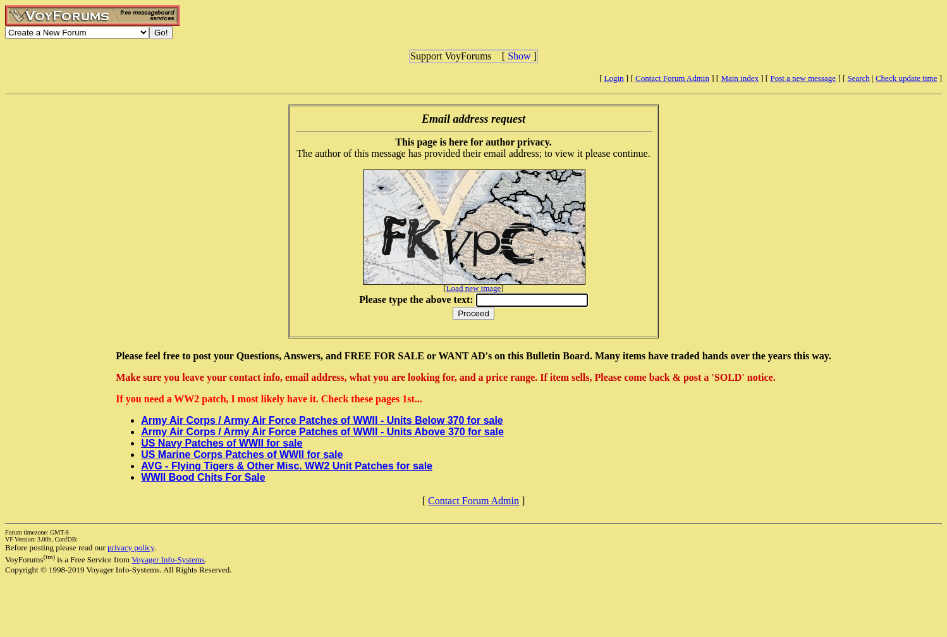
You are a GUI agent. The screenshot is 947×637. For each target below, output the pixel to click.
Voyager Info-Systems (168, 559)
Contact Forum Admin (672, 78)
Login (614, 78)
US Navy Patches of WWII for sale (221, 443)
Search (858, 78)
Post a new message (803, 78)
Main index (740, 78)
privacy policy (130, 547)
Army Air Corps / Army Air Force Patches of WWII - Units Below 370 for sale (322, 420)
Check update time (906, 78)
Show (519, 56)
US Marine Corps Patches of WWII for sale (242, 454)
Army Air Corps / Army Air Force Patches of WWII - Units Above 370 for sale (322, 431)
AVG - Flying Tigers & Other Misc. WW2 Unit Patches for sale (286, 466)
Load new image (473, 288)
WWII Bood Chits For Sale (203, 477)
